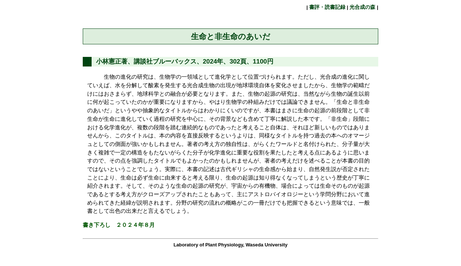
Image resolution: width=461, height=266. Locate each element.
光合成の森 (362, 7)
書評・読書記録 (327, 7)
